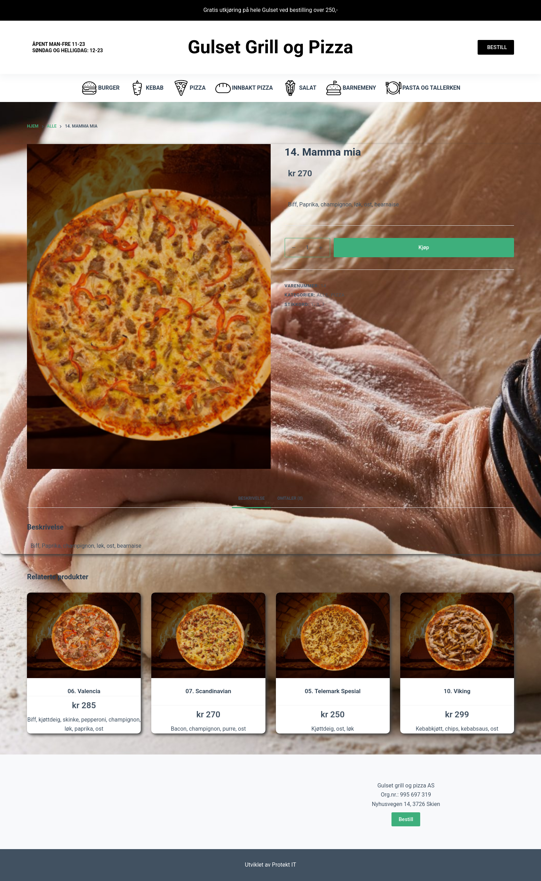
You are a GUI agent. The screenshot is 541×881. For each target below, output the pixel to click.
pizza (189, 88)
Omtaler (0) (290, 498)
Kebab (146, 88)
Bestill (405, 819)
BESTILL (496, 47)
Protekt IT (284, 864)
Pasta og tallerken (422, 88)
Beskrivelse (251, 498)
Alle (322, 295)
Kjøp (423, 247)
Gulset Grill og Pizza (270, 47)
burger (100, 88)
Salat (299, 88)
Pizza (338, 295)
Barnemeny (350, 88)
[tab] (251, 499)
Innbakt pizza (243, 88)
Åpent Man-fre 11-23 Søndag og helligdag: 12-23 (67, 47)
